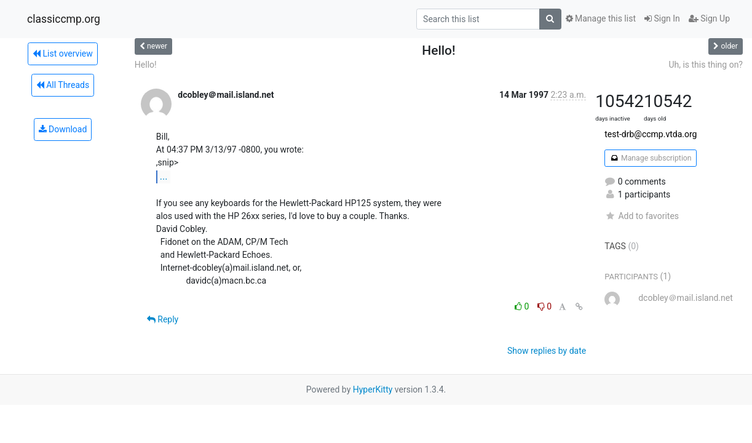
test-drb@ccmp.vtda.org (650, 134)
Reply (162, 319)
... (164, 176)
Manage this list (601, 18)
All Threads (62, 85)
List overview (63, 53)
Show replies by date (546, 351)
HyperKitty (373, 389)
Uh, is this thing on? (705, 65)
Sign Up (709, 18)
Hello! (146, 65)
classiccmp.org (63, 19)
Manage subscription (650, 158)
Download (63, 129)
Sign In (662, 18)
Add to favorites (641, 216)
